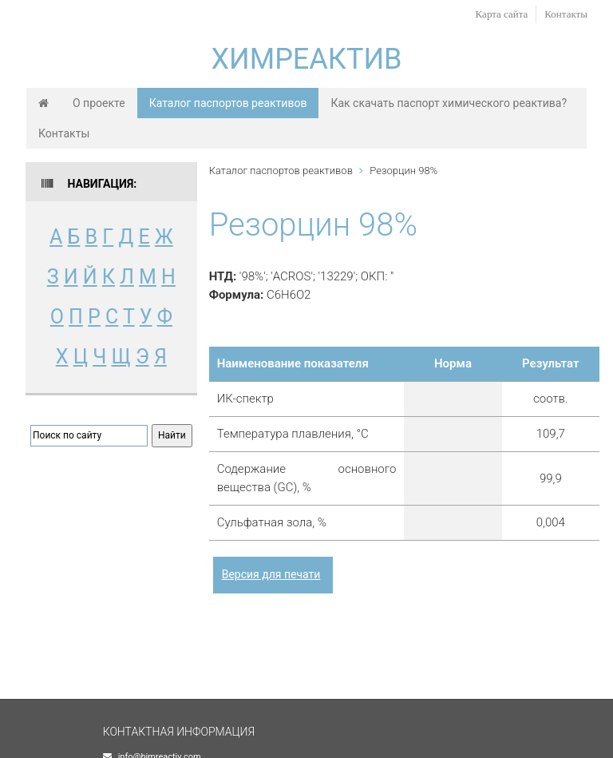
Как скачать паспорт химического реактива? (448, 103)
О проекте (99, 103)
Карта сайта (502, 14)
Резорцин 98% (403, 171)
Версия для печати (271, 574)
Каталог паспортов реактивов (228, 103)
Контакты (565, 14)
